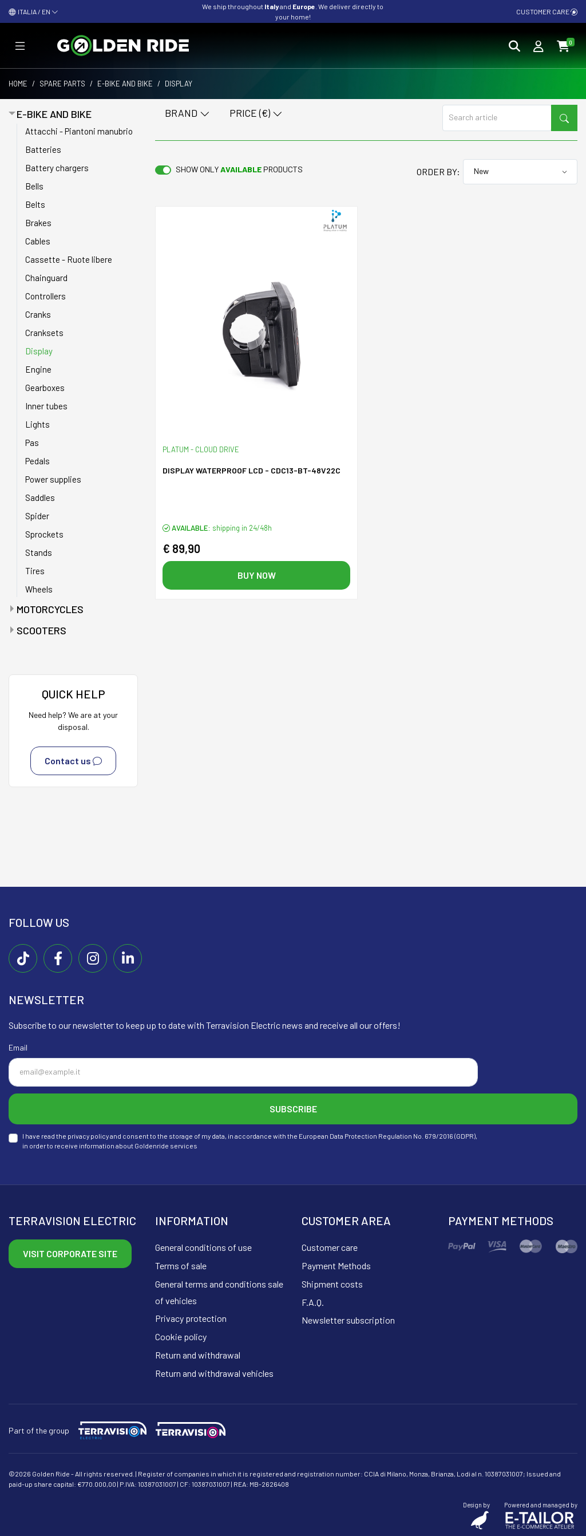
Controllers (45, 296)
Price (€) (256, 113)
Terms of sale (181, 1265)
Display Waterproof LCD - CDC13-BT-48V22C (251, 470)
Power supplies (53, 479)
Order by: (438, 171)
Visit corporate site (70, 1253)
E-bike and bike (125, 83)
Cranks (38, 314)
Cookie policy (181, 1336)
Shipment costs (332, 1283)
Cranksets (44, 332)
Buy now (256, 575)
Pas (32, 442)
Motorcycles (50, 609)
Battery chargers (57, 168)
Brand (187, 113)
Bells (34, 186)
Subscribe (293, 1108)
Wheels (39, 589)
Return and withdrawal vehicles (214, 1373)
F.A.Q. (313, 1302)
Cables (37, 241)
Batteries (43, 149)
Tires (35, 571)
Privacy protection (191, 1318)
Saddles (40, 497)
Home (18, 83)
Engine (38, 369)
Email (18, 1047)
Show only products (239, 169)
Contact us (73, 761)
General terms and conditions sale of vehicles (219, 1292)
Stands (38, 552)
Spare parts (62, 83)
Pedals (37, 461)
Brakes (38, 223)
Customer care (546, 11)
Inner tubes (46, 406)
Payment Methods (336, 1265)
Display (39, 351)
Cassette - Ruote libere (68, 259)
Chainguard (46, 278)
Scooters (41, 630)
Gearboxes (45, 387)
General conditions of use (203, 1247)
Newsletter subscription (348, 1319)
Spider (37, 516)
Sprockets (44, 534)
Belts (35, 204)
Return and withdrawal (197, 1354)
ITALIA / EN (33, 11)
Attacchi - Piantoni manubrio (79, 131)
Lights (37, 424)
